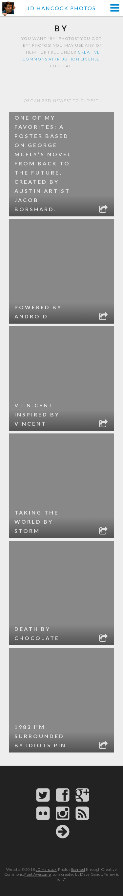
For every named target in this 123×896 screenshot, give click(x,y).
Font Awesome (37, 874)
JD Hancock (46, 869)
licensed (78, 869)
